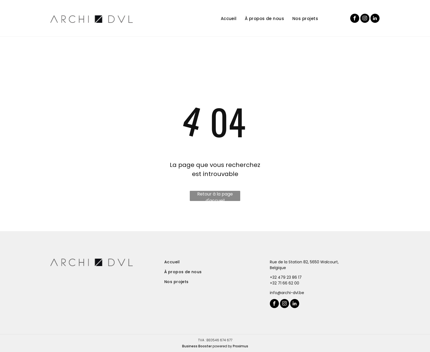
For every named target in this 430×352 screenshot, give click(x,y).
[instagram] (364, 19)
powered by (222, 346)
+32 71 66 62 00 (284, 283)
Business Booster (197, 346)
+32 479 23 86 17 (286, 277)
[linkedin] (375, 19)
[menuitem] (225, 19)
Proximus (240, 346)
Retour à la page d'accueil (215, 196)
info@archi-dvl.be (287, 292)
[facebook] (354, 19)
